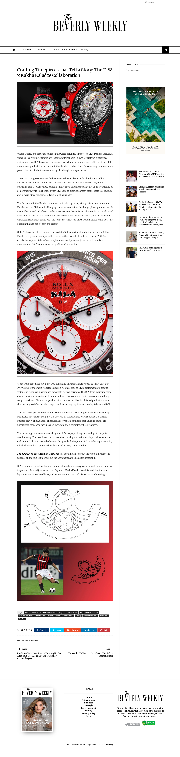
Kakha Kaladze (40, 618)
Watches (22, 621)
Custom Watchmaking (49, 615)
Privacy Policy (88, 722)
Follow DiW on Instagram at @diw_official (40, 459)
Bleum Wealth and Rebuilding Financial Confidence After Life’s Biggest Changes (151, 236)
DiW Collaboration (92, 615)
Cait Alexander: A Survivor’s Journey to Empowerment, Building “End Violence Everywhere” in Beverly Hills (151, 222)
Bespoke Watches (31, 615)
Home (89, 706)
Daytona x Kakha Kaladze (68, 615)
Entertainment (70, 50)
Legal (88, 725)
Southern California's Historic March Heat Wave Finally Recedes (151, 190)
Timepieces (104, 618)
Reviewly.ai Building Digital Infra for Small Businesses (150, 250)
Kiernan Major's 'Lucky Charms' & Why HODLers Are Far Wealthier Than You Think (151, 175)
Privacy (109, 754)
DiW (81, 615)
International (27, 50)
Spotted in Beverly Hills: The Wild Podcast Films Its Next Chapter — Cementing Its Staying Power (151, 207)
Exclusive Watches (25, 618)
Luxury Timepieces (91, 618)
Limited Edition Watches (65, 618)
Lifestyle (54, 50)
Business (41, 50)
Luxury (85, 50)
